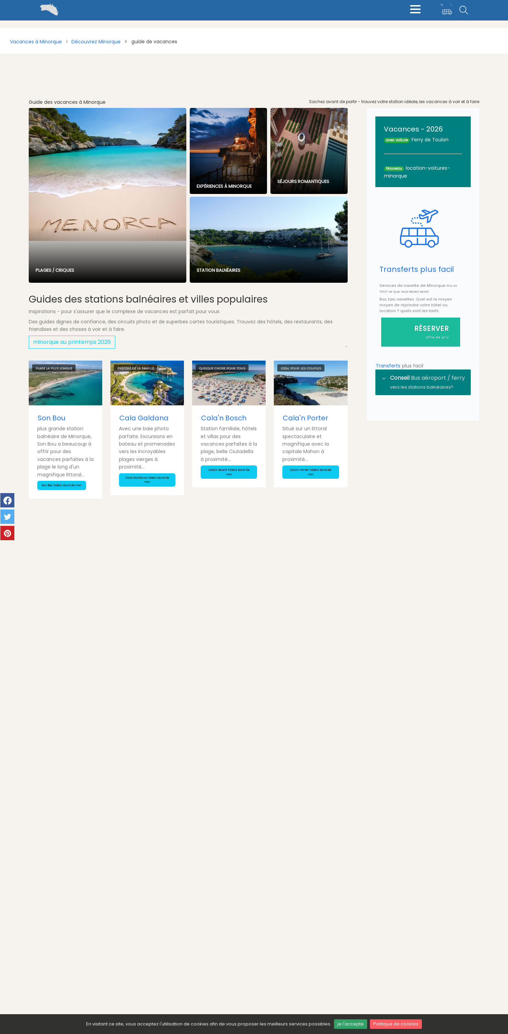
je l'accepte (350, 1024)
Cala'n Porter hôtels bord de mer (310, 472)
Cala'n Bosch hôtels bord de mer (229, 472)
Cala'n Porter (305, 418)
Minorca (268, 984)
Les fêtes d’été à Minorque (82, 749)
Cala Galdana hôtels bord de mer (147, 480)
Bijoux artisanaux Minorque (247, 649)
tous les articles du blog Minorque (310, 542)
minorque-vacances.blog (288, 965)
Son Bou (51, 418)
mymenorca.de (277, 955)
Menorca (269, 975)
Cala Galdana (144, 418)
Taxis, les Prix (147, 957)
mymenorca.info (278, 945)
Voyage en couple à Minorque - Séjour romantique (93, 654)
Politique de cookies (395, 1024)
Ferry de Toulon (430, 139)
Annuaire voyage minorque (164, 977)
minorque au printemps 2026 (72, 342)
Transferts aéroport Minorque (167, 938)
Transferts (389, 366)
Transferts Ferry (150, 948)
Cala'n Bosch (223, 418)
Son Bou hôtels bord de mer (62, 485)
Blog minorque (149, 967)
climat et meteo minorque (418, 957)
